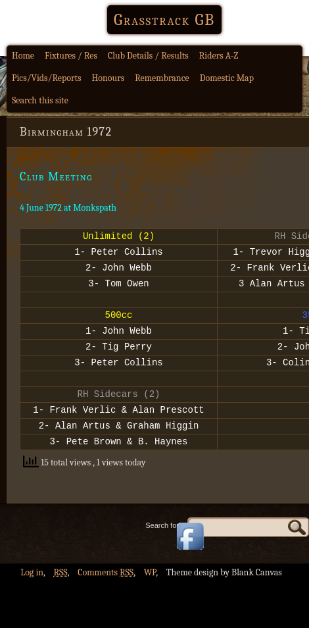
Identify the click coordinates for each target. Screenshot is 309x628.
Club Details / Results (148, 55)
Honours (108, 78)
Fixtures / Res (71, 55)
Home (23, 55)
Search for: (163, 553)
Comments (105, 600)
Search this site (40, 100)
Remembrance (162, 78)
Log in (31, 600)
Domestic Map (227, 78)
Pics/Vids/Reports (47, 78)
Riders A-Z (219, 55)
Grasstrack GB (164, 20)
